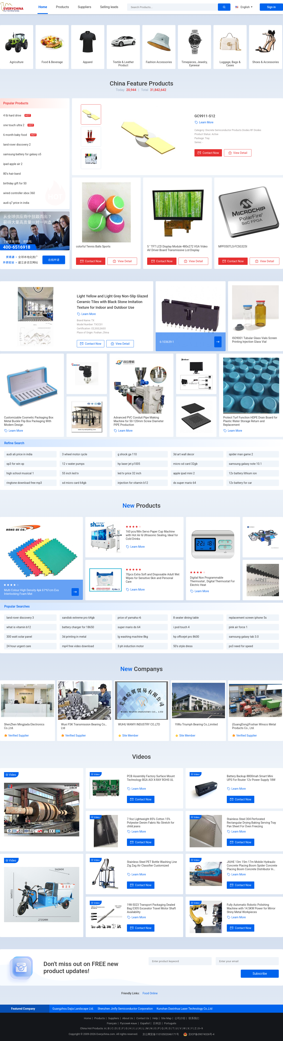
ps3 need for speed (241, 646)
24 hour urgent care (18, 646)
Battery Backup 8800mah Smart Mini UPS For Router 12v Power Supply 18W (251, 778)
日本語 (157, 1023)
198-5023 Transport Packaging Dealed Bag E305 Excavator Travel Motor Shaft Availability (151, 908)
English (243, 7)
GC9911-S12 (204, 116)
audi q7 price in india (16, 202)
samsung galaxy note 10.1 (245, 463)
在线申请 (53, 259)
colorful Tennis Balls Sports (93, 246)
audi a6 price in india (19, 454)
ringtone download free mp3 (24, 482)
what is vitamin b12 (18, 627)
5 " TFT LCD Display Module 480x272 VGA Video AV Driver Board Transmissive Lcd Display (177, 248)
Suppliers (84, 7)
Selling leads (109, 7)
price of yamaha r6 (129, 617)
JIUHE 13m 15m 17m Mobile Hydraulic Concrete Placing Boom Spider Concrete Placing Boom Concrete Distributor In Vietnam (252, 865)
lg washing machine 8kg (133, 636)
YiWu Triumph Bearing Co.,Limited (196, 724)
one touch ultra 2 (13, 125)
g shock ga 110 (127, 454)
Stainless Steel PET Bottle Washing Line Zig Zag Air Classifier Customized (152, 863)
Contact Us (142, 1018)
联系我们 (194, 1018)
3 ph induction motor (131, 646)
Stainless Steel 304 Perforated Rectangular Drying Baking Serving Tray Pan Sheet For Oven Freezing (251, 822)
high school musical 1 (20, 473)
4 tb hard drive (12, 115)
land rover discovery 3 (20, 617)
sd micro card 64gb (74, 482)
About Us (127, 1018)
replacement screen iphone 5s (248, 617)
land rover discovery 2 (17, 144)
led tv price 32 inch (129, 473)
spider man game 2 (241, 454)
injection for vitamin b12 (133, 482)
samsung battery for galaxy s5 (22, 154)
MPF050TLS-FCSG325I (232, 246)
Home (42, 7)
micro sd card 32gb (185, 463)
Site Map (166, 1018)
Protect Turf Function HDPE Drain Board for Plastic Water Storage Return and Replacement (250, 421)
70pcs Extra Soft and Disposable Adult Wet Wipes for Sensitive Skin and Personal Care (153, 578)
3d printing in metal (74, 636)
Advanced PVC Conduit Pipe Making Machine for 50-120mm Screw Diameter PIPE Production (139, 421)
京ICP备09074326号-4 (198, 1034)
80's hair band (12, 173)
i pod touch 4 (181, 627)
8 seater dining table (186, 617)
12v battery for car (240, 482)
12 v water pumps (73, 463)
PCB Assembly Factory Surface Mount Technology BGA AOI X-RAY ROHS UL (151, 778)
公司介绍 (180, 1018)
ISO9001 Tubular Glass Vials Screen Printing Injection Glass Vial (254, 339)
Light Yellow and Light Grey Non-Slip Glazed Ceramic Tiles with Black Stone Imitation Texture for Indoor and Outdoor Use (112, 302)
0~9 (200, 1028)
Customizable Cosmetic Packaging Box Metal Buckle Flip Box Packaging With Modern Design (28, 421)
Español (145, 1023)
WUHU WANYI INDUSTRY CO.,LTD (139, 724)
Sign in (271, 7)
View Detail (237, 153)
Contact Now (208, 153)
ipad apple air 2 (12, 164)
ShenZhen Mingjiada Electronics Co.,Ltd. (24, 726)
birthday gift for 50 (14, 183)
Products (62, 7)
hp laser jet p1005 (129, 463)
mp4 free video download (78, 646)
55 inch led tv (70, 473)
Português (170, 1023)
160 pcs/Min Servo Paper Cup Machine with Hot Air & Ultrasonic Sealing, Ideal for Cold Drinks (152, 535)
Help (155, 1018)
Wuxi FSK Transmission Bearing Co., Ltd (83, 726)
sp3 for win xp (15, 463)
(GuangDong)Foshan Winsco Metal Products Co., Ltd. (254, 726)
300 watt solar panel (19, 636)
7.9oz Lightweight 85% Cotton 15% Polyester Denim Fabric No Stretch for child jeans (150, 822)
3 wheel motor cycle (74, 454)
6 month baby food (15, 134)
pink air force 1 (238, 627)
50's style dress (182, 646)
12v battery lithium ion (243, 473)
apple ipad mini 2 (184, 473)
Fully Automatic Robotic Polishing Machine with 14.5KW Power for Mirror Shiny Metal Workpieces (251, 908)
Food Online (150, 993)
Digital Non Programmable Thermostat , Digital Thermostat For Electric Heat (212, 581)
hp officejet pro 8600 (186, 636)
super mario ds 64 (129, 627)
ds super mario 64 (184, 482)
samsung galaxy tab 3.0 (244, 636)
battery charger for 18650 (78, 627)
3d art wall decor (183, 454)
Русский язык (128, 1023)
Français (112, 1023)
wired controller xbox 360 (19, 193)
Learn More (203, 122)
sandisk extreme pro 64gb (78, 617)
